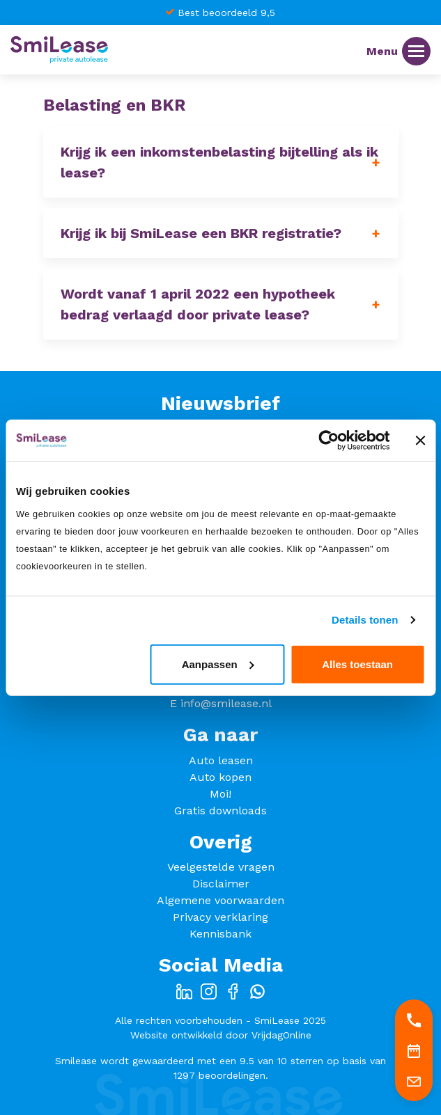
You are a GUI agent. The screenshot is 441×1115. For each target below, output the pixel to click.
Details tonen (365, 620)
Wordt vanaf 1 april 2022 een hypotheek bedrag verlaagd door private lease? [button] (198, 304)
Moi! (220, 793)
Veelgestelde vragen (220, 866)
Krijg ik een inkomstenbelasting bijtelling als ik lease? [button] (219, 162)
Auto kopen (220, 777)
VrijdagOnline (281, 1035)
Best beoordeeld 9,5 (226, 12)
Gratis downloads (220, 810)
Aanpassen (218, 664)
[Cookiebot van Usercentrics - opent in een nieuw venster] (328, 440)
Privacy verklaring (220, 917)
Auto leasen (221, 760)
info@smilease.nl (226, 703)
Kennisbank (220, 933)
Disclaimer (220, 883)
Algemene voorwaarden (220, 900)
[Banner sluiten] (420, 440)
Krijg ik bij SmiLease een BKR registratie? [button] (201, 233)
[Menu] (416, 51)
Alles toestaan (357, 664)
